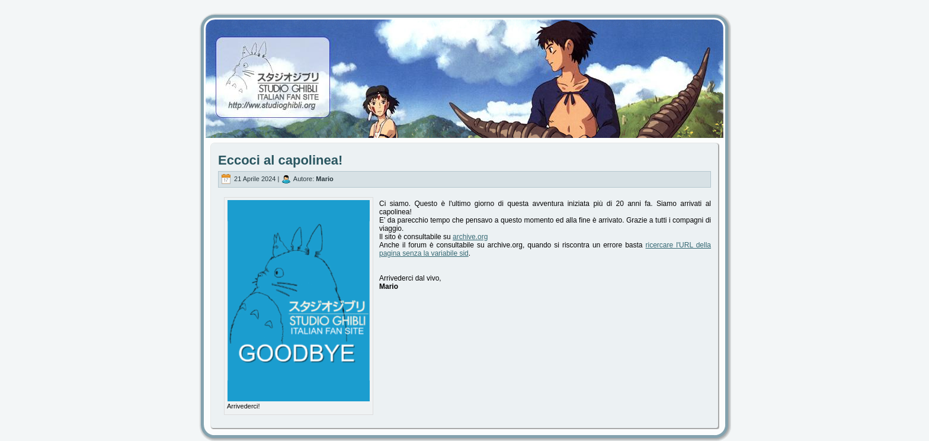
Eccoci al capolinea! (280, 160)
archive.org (470, 237)
